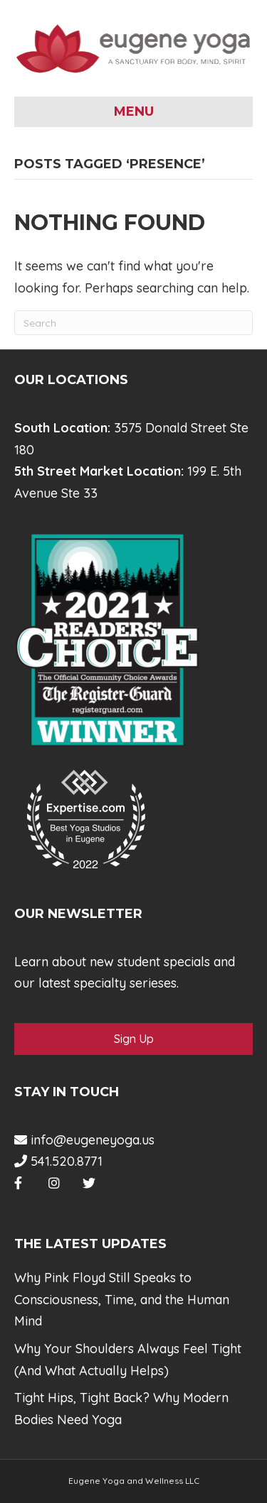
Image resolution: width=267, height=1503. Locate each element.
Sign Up (134, 1039)
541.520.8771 (58, 1161)
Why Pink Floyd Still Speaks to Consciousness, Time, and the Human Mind (121, 1299)
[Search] (133, 322)
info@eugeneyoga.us (84, 1140)
